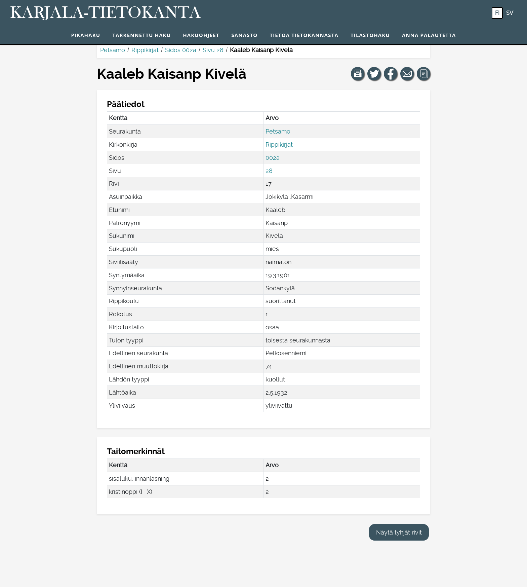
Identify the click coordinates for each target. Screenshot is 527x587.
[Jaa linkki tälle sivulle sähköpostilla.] (407, 73)
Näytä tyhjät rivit (399, 532)
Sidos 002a (180, 49)
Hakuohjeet (201, 35)
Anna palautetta (429, 35)
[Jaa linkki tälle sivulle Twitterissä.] (374, 73)
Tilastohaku (370, 35)
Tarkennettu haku (141, 35)
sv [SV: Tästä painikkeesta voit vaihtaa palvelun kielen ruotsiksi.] (509, 13)
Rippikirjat (145, 49)
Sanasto (244, 35)
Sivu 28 (213, 49)
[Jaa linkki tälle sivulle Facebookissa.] (390, 73)
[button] (357, 73)
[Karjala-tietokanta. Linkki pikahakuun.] (105, 13)
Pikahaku (85, 35)
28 (269, 170)
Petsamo (112, 49)
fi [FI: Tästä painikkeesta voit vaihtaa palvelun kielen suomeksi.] (497, 13)
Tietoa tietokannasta (304, 35)
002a (273, 157)
